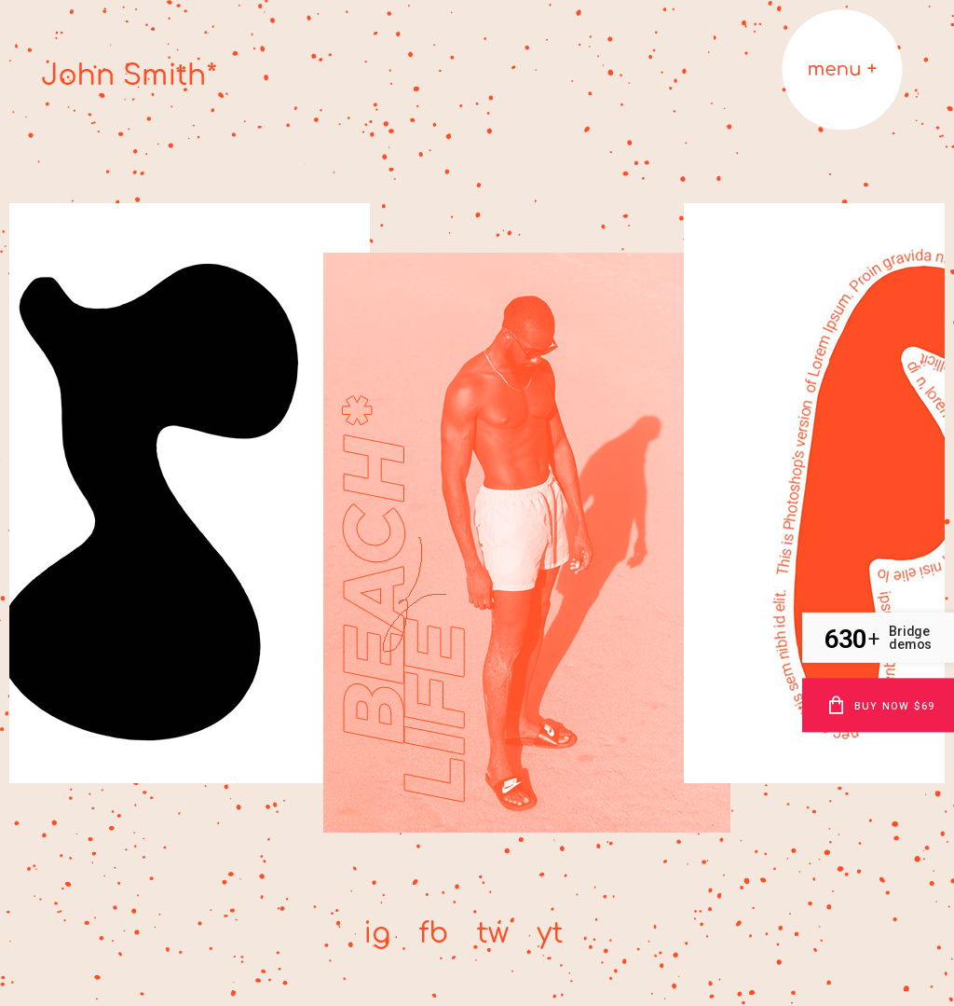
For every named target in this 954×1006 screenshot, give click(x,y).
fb (433, 933)
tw (492, 933)
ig (376, 933)
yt (550, 933)
